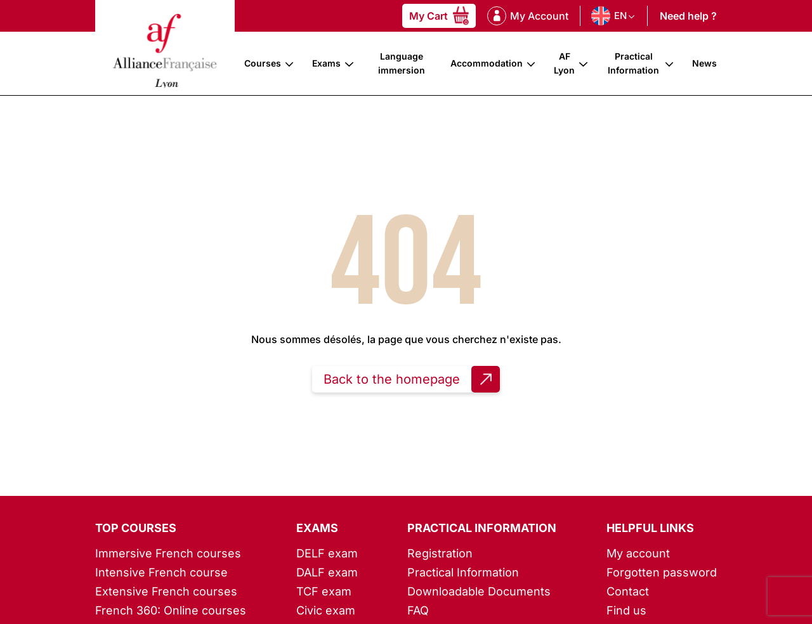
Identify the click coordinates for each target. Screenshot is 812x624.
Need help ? (688, 16)
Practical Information (633, 63)
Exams (326, 63)
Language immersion (401, 63)
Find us (626, 610)
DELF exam (327, 553)
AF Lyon (564, 63)
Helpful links (650, 528)
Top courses (135, 528)
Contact (627, 591)
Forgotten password (661, 572)
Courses (262, 63)
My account (638, 553)
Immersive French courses (168, 553)
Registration (440, 553)
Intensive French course (161, 572)
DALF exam (327, 572)
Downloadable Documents (479, 591)
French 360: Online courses (170, 610)
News (704, 63)
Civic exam (325, 610)
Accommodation (486, 63)
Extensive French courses (166, 591)
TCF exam (323, 591)
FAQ (418, 610)
